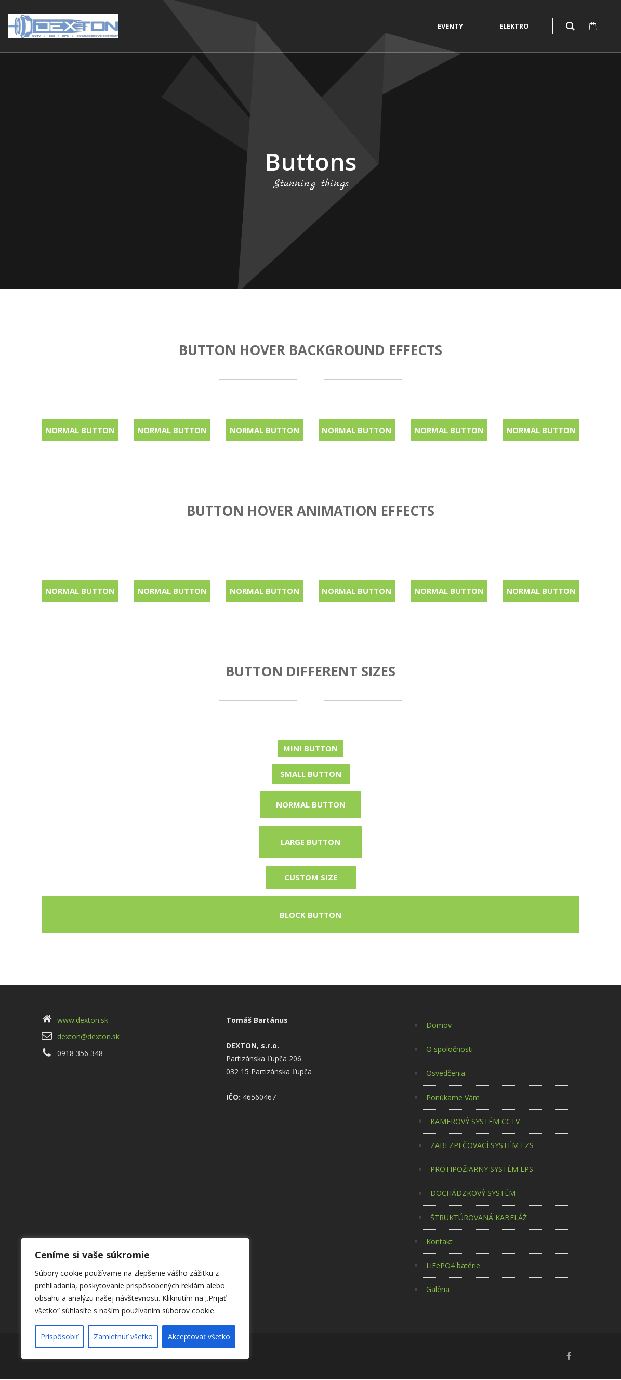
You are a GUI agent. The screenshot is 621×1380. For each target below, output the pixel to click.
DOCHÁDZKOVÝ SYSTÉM (473, 1193)
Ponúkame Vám (453, 1097)
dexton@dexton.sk (88, 1036)
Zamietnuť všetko (123, 1337)
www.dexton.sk (82, 1020)
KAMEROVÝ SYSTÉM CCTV (475, 1121)
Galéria (438, 1289)
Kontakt (439, 1241)
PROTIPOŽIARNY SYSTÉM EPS (481, 1169)
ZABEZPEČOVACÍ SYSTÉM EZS (482, 1145)
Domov (439, 1025)
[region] (135, 1298)
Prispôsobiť (59, 1337)
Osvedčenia (445, 1073)
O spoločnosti (449, 1049)
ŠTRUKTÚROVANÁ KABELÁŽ (478, 1217)
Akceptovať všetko (199, 1337)
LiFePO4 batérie (453, 1265)
